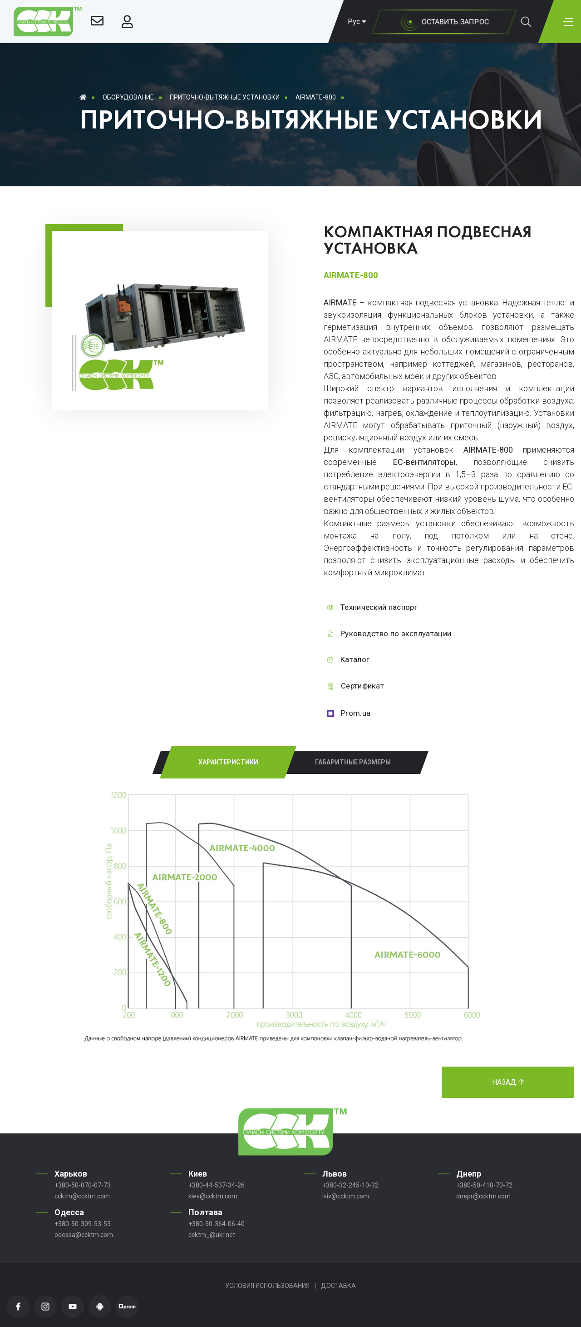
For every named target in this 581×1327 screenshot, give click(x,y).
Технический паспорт (379, 607)
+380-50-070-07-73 (82, 1185)
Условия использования (267, 1285)
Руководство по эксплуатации (395, 633)
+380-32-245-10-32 (350, 1185)
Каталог (354, 659)
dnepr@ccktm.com (483, 1196)
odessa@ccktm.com (83, 1234)
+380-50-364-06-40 (216, 1223)
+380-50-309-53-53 (82, 1223)
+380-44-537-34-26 (216, 1185)
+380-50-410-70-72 (484, 1185)
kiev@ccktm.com (212, 1196)
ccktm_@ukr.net (211, 1234)
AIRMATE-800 (315, 97)
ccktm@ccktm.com (82, 1196)
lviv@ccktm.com (345, 1196)
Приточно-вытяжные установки (225, 97)
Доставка (338, 1285)
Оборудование (128, 97)
